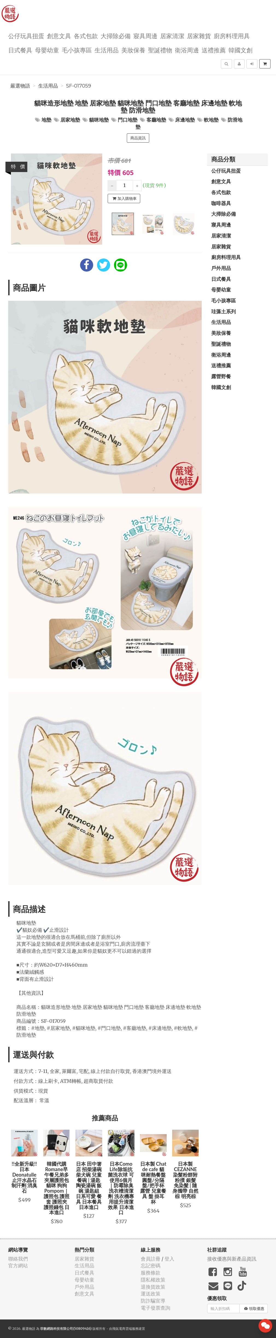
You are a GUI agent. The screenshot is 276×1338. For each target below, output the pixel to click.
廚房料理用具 (232, 35)
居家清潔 (172, 35)
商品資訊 (138, 138)
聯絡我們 (18, 1259)
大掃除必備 (116, 35)
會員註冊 (150, 1259)
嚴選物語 (20, 86)
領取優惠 (254, 1308)
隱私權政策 (153, 1280)
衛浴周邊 (187, 50)
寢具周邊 (145, 35)
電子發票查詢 (155, 1308)
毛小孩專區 (77, 50)
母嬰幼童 (47, 50)
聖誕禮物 (160, 50)
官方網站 (18, 1265)
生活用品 (107, 50)
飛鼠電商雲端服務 (125, 1329)
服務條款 (150, 1273)
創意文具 (59, 35)
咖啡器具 (221, 203)
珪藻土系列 (223, 311)
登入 (169, 1259)
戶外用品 (221, 268)
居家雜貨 (199, 35)
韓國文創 (240, 50)
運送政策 (150, 1294)
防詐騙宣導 (153, 1301)
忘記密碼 (150, 1265)
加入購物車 (125, 198)
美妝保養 (133, 50)
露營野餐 (221, 376)
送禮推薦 (214, 50)
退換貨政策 (153, 1287)
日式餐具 (20, 50)
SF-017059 (78, 86)
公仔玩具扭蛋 (26, 35)
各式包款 (86, 35)
